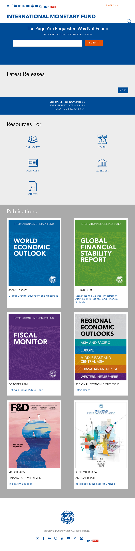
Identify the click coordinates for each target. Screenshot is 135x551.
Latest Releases (26, 74)
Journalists (32, 171)
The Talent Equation (21, 484)
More (123, 90)
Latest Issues (82, 390)
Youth (102, 147)
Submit (94, 42)
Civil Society (33, 147)
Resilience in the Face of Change (95, 484)
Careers (32, 194)
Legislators (102, 171)
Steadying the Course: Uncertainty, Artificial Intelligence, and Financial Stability (96, 299)
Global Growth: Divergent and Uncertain (33, 296)
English (112, 4)
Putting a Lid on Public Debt (26, 390)
